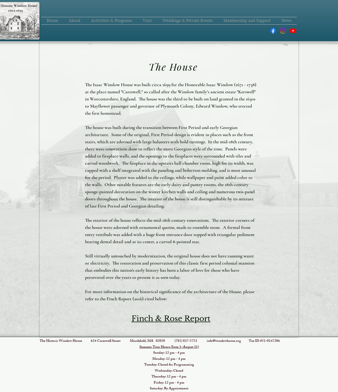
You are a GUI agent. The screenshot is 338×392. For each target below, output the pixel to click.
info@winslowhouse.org (224, 341)
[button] (74, 20)
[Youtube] (293, 30)
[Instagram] (283, 30)
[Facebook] (273, 30)
